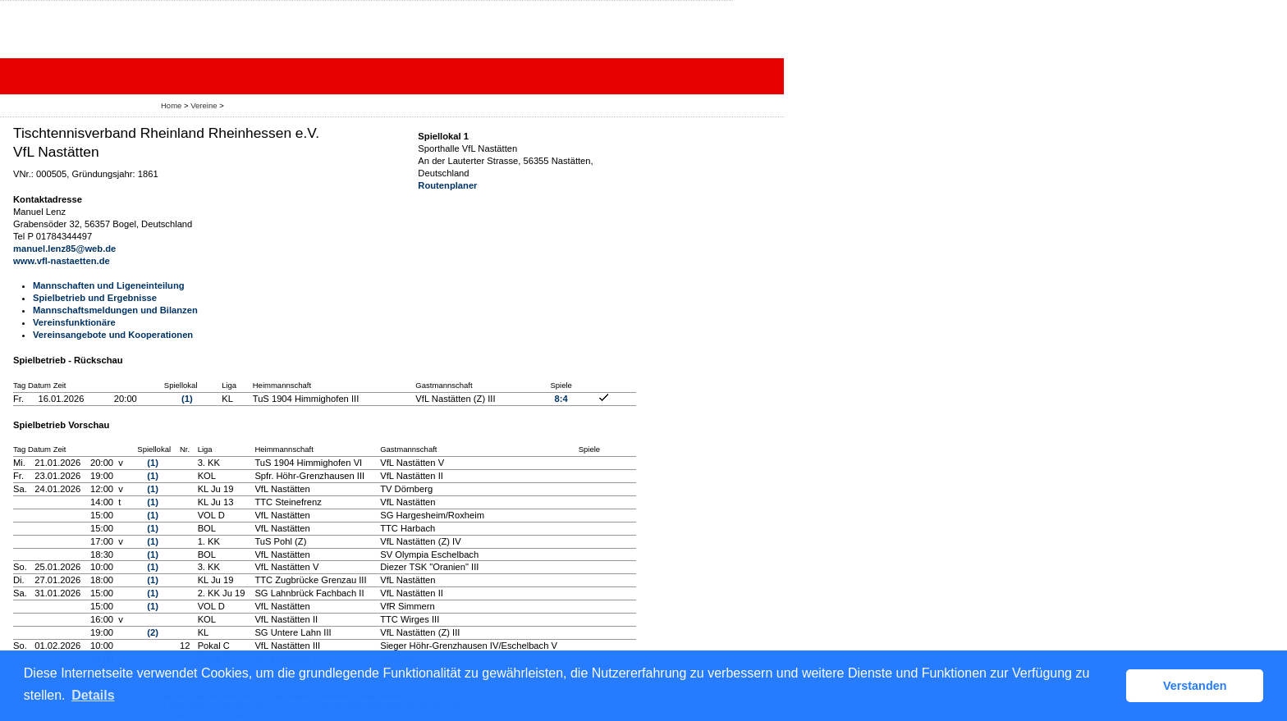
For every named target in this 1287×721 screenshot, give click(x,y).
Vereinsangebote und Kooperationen (113, 335)
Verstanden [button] (1195, 685)
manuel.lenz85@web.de (64, 248)
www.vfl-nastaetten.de (61, 261)
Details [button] (92, 695)
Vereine (203, 105)
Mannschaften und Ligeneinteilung (109, 285)
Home (171, 105)
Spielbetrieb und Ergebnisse (95, 298)
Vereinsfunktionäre (74, 322)
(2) (152, 632)
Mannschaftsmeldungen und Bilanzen (115, 310)
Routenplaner (447, 185)
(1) (187, 399)
